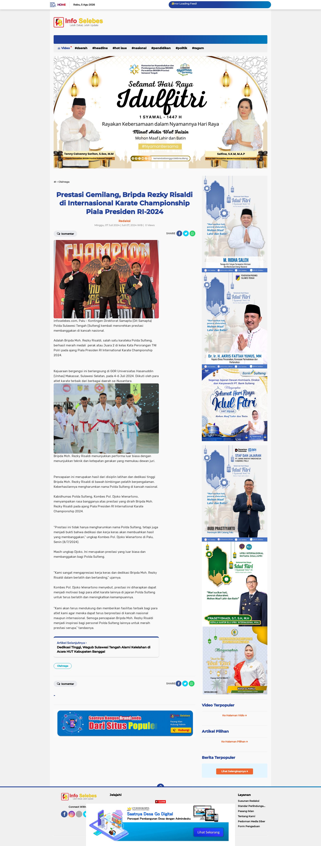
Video (65, 48)
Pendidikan (162, 48)
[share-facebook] (179, 233)
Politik (182, 48)
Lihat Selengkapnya (234, 771)
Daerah (82, 48)
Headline (101, 48)
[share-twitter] (186, 233)
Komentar (65, 233)
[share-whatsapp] (192, 233)
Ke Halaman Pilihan (234, 741)
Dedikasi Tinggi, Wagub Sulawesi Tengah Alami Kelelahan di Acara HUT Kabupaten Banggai (103, 649)
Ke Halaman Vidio (234, 715)
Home (61, 5)
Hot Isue (121, 48)
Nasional (140, 48)
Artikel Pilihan (215, 731)
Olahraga (62, 665)
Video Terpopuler (218, 705)
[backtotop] (160, 787)
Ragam (199, 48)
